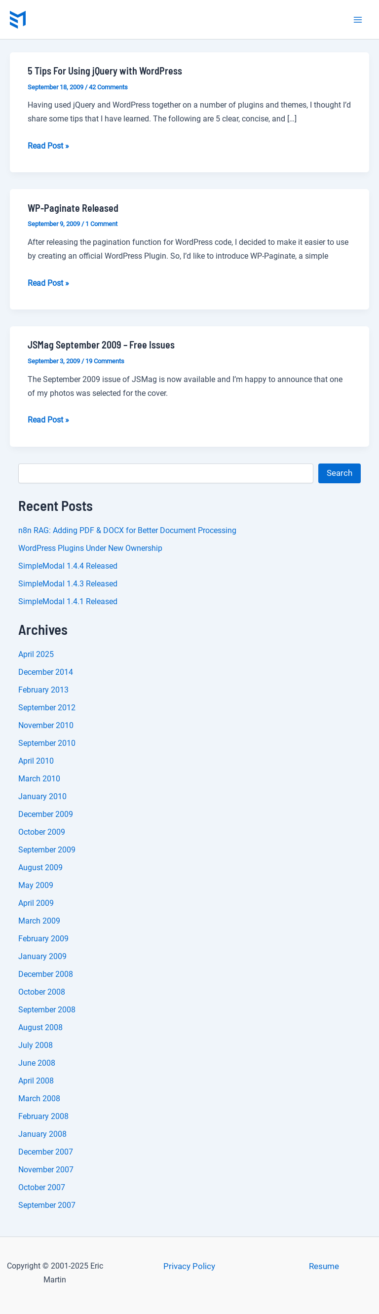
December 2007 (45, 1152)
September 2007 (47, 1205)
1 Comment (101, 224)
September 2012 (47, 707)
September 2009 (47, 849)
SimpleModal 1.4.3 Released (67, 583)
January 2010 (42, 796)
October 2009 (41, 832)
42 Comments (108, 87)
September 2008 (47, 1009)
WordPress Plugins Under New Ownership (90, 548)
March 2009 (39, 921)
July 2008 (35, 1045)
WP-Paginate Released (73, 208)
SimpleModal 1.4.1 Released (67, 601)
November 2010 (46, 725)
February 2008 (43, 1116)
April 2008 (36, 1080)
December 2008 (45, 974)
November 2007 (46, 1169)
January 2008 (42, 1134)
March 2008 (39, 1098)
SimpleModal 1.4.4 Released (67, 566)
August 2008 (40, 1027)
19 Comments (104, 361)
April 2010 (36, 761)
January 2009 (42, 956)
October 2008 (41, 992)
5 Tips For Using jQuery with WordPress (105, 71)
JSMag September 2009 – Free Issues (101, 344)
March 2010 (39, 778)
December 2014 (45, 672)
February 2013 (43, 690)
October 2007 (41, 1187)
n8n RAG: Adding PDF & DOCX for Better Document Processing (127, 530)
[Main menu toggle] (358, 19)
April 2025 (36, 654)
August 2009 (40, 867)
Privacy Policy (189, 1266)
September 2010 (47, 743)
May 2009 (35, 885)
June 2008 (36, 1063)
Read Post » (48, 146)
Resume (324, 1266)
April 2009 (36, 903)
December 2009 (45, 814)
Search (339, 473)
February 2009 (43, 938)
